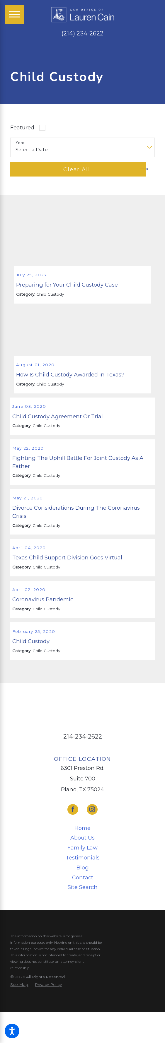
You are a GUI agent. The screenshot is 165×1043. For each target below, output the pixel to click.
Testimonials (83, 903)
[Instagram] (92, 855)
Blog (82, 913)
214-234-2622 (82, 782)
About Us (82, 884)
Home (82, 874)
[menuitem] (82, 874)
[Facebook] (72, 855)
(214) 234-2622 (82, 33)
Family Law (82, 893)
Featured (22, 127)
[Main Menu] (14, 14)
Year (20, 142)
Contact (82, 923)
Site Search (83, 933)
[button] (12, 1031)
